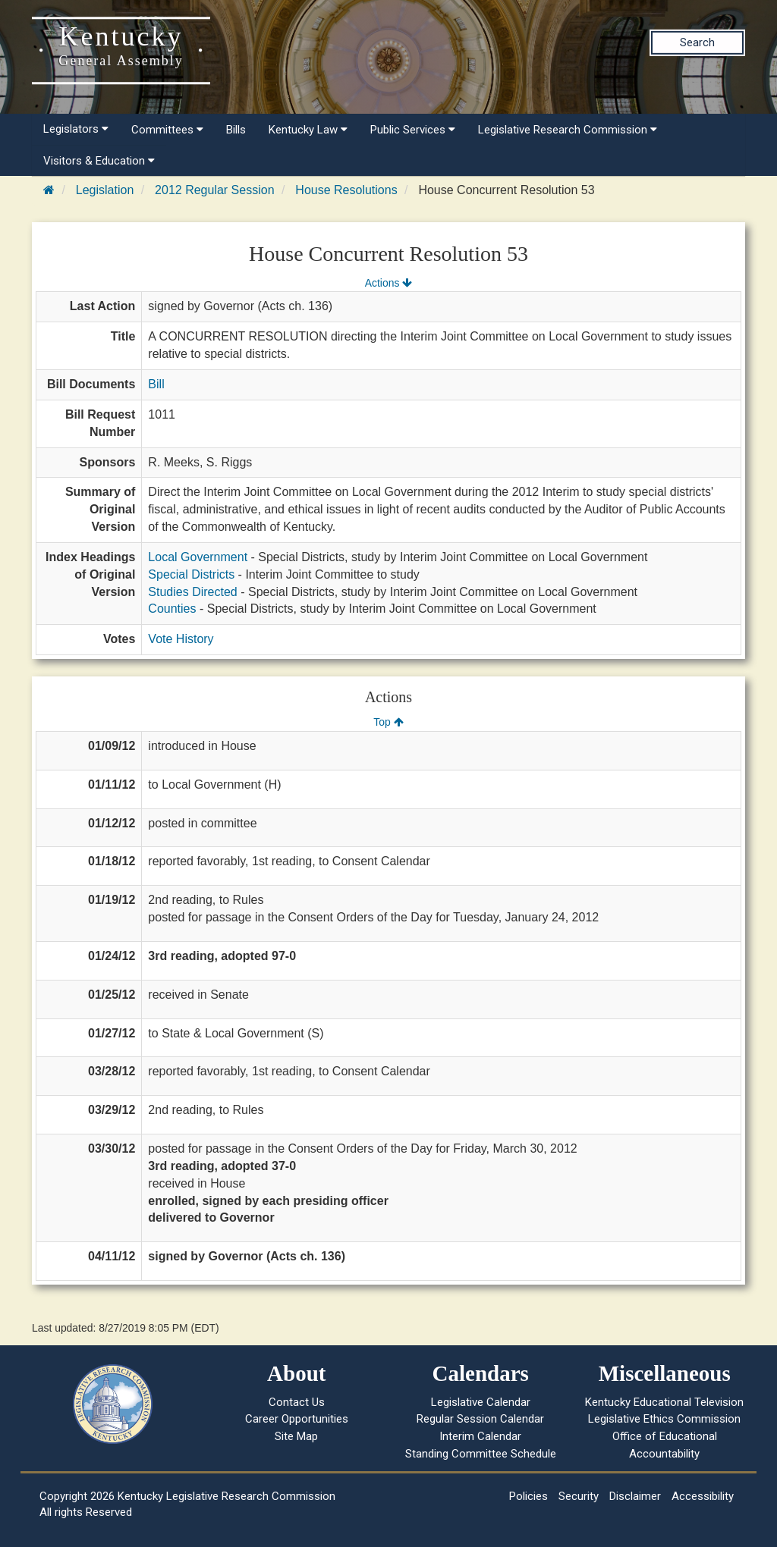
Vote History (180, 638)
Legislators (76, 129)
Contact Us (297, 1402)
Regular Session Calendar (480, 1419)
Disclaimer (635, 1496)
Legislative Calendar (480, 1402)
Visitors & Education (99, 161)
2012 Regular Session (214, 190)
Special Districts (191, 574)
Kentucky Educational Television (664, 1402)
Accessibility (703, 1496)
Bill (156, 384)
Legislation (105, 190)
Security (578, 1496)
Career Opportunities (296, 1419)
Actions (388, 283)
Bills (236, 129)
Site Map (296, 1436)
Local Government (197, 557)
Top (388, 722)
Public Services (412, 129)
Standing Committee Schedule (480, 1454)
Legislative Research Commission (567, 129)
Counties (172, 608)
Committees (167, 129)
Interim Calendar (480, 1436)
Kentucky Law (308, 129)
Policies (528, 1496)
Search (697, 42)
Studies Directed (192, 591)
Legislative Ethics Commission (664, 1419)
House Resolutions (346, 190)
